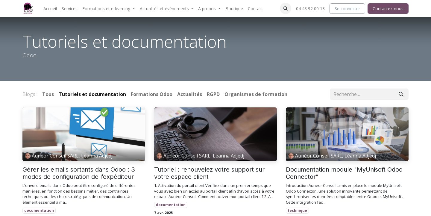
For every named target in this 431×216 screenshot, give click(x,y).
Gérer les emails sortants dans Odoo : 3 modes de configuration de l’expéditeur (78, 173)
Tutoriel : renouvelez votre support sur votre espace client (209, 173)
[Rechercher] (401, 94)
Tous (48, 94)
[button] (285, 8)
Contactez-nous (388, 8)
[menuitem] (50, 8)
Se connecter (347, 8)
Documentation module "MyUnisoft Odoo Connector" (344, 173)
